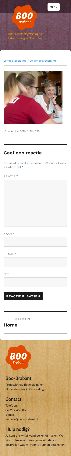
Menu (54, 6)
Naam (9, 233)
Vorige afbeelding (15, 60)
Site (7, 274)
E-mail (10, 254)
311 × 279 (35, 131)
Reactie (11, 176)
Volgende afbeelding (43, 60)
